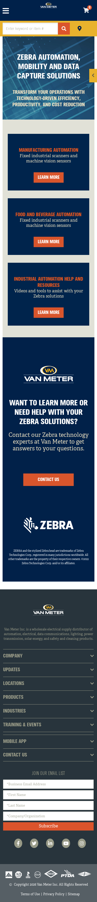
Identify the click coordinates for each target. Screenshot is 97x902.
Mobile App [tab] (14, 741)
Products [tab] (13, 697)
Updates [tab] (11, 670)
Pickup (79, 28)
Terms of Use (30, 894)
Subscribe (48, 826)
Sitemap (74, 894)
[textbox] (30, 29)
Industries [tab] (14, 711)
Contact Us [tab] (15, 755)
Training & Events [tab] (22, 725)
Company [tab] (13, 656)
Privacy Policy (53, 894)
